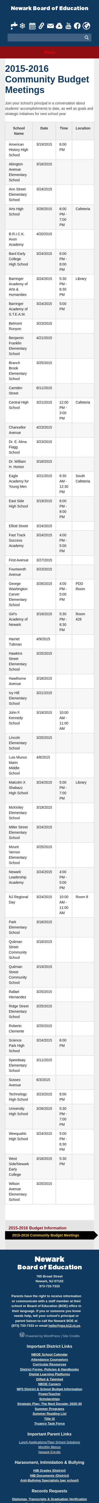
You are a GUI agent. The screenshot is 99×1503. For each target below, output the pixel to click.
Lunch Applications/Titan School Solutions (49, 1442)
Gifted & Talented (49, 1379)
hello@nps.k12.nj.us (64, 1326)
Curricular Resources (49, 1364)
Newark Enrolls (49, 1452)
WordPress (52, 1336)
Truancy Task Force (49, 1423)
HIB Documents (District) (49, 1475)
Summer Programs (49, 1409)
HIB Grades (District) (49, 1470)
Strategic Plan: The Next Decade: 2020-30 (49, 1404)
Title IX (49, 1419)
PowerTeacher (49, 1394)
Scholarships (49, 1399)
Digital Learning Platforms (49, 1374)
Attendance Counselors (49, 1359)
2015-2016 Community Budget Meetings (45, 1235)
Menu (49, 52)
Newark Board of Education (49, 8)
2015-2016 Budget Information (38, 1228)
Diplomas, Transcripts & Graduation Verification (49, 1499)
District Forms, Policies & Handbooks (49, 1369)
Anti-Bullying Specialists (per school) (49, 1480)
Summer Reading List (50, 1414)
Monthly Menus (49, 1447)
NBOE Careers (49, 1384)
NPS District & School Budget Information (49, 1389)
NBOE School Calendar (49, 1354)
